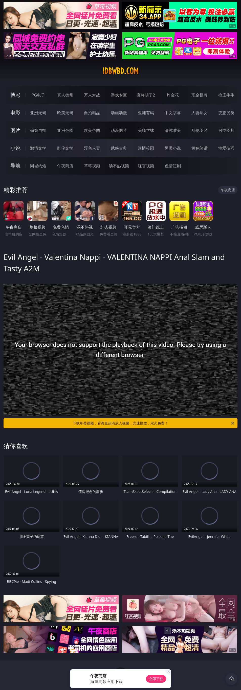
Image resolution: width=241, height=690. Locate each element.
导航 (15, 165)
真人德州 (65, 95)
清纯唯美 (173, 130)
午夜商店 (65, 166)
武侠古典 (119, 148)
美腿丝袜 (146, 130)
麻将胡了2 (146, 95)
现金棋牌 (199, 95)
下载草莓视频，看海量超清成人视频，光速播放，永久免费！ (154, 423)
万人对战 (92, 95)
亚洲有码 (146, 112)
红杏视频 (146, 166)
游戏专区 (119, 95)
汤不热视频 (119, 166)
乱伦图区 (199, 130)
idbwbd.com (120, 71)
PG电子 (38, 95)
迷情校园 (146, 148)
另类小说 (173, 148)
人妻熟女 (199, 112)
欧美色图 (92, 130)
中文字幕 (173, 112)
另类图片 (226, 130)
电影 (15, 112)
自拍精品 (92, 112)
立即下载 (156, 678)
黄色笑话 (199, 148)
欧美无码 (65, 112)
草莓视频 (92, 166)
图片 (15, 130)
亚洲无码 (38, 112)
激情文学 (38, 148)
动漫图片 (119, 130)
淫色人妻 (92, 148)
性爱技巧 (226, 148)
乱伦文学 (65, 148)
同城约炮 (38, 166)
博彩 (15, 94)
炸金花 (173, 95)
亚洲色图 (65, 130)
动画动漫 (119, 112)
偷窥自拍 (38, 130)
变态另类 (226, 112)
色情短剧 (173, 166)
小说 (15, 148)
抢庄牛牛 (226, 95)
